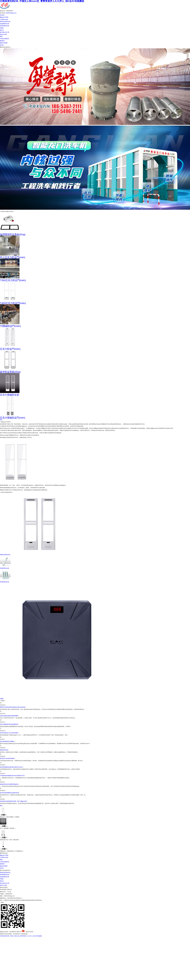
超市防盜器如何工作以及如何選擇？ (9, 733)
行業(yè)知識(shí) (4, 38)
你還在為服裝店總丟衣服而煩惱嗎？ (9, 715)
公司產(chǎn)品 (4, 19)
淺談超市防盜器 (4, 750)
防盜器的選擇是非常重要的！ (7, 741)
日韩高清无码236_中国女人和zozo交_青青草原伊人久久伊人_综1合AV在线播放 (21, 936)
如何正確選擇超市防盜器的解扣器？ (9, 724)
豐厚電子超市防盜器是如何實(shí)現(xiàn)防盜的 (13, 707)
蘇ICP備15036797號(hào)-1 (15, 898)
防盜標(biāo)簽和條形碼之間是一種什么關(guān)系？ (14, 801)
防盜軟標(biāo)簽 (4, 25)
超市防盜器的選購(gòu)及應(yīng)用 (9, 792)
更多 (1, 419)
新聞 (1, 36)
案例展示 (2, 41)
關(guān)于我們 (4, 17)
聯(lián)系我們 (3, 43)
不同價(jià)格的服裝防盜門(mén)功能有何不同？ (12, 775)
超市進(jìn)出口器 (4, 32)
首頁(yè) (2, 15)
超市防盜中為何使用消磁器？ (7, 758)
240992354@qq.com (11, 13)
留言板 (2, 45)
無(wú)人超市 (3, 34)
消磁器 (2, 28)
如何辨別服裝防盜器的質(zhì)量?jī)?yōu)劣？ (12, 767)
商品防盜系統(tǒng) (5, 21)
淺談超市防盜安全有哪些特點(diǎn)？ (9, 784)
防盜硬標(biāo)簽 (4, 23)
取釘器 (2, 30)
